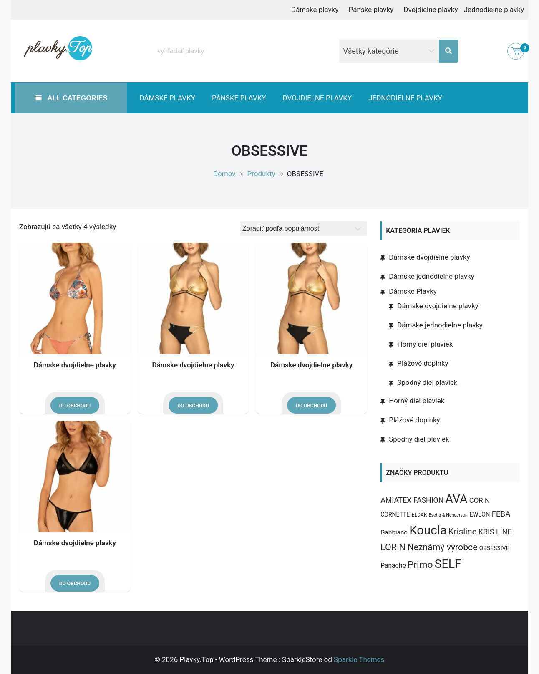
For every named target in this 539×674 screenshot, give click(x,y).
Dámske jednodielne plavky (431, 276)
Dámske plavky (314, 9)
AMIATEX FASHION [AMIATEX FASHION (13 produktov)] (411, 500)
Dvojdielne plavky (430, 9)
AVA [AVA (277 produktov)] (457, 499)
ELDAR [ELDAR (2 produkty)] (419, 515)
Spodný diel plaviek (427, 382)
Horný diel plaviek (425, 344)
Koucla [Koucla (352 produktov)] (427, 530)
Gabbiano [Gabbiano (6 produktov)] (394, 532)
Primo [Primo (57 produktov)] (420, 564)
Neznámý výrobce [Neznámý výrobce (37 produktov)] (442, 547)
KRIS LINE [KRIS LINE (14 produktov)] (495, 531)
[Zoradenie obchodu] (303, 228)
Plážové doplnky (422, 363)
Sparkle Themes (359, 659)
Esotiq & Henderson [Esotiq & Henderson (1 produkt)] (448, 515)
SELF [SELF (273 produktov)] (448, 564)
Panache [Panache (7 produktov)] (393, 565)
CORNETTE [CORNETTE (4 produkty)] (395, 514)
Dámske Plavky (413, 291)
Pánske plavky (371, 9)
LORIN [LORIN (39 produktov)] (393, 547)
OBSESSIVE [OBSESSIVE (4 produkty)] (494, 548)
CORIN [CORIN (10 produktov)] (479, 500)
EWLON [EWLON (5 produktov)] (479, 514)
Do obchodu (75, 406)
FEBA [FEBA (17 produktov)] (501, 514)
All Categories (76, 98)
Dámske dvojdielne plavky (75, 365)
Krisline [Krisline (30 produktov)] (462, 532)
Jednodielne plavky (494, 9)
